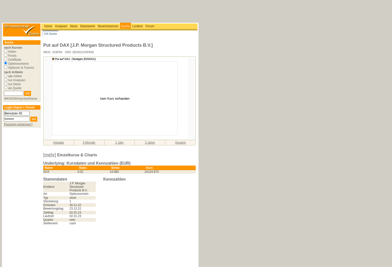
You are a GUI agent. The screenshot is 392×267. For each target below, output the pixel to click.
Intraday (58, 142)
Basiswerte (87, 26)
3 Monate (89, 142)
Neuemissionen (108, 26)
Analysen (61, 26)
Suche (125, 26)
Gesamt (180, 142)
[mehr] (49, 154)
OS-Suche (50, 33)
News (74, 26)
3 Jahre (150, 142)
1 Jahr (119, 142)
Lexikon (137, 26)
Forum (150, 26)
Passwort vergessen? (18, 124)
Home (48, 26)
